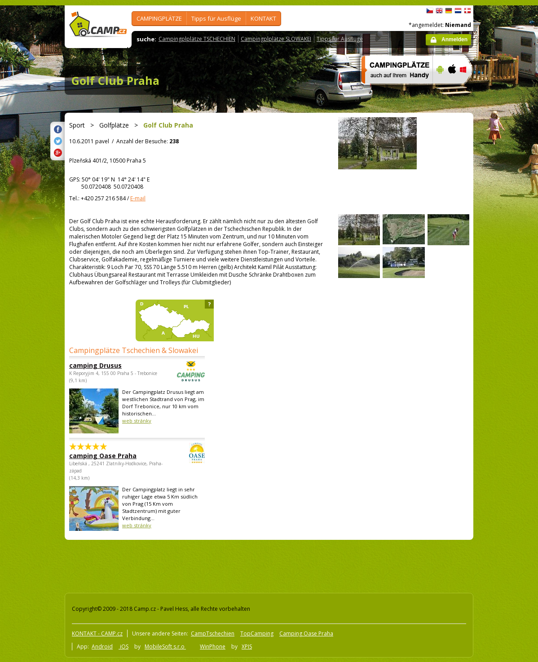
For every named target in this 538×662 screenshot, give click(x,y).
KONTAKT (263, 18)
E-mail (138, 198)
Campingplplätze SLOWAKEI (276, 39)
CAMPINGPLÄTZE (159, 18)
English (439, 11)
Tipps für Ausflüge (216, 18)
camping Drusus (112, 365)
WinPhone (212, 646)
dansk (467, 11)
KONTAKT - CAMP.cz (97, 633)
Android (102, 646)
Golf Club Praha (115, 80)
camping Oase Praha (112, 455)
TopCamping (256, 633)
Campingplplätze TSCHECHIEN (197, 39)
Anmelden (454, 39)
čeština (429, 11)
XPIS (247, 646)
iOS (123, 646)
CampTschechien (212, 633)
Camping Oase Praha (306, 633)
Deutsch (448, 11)
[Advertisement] (511, 275)
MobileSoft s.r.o (165, 646)
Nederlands (458, 11)
